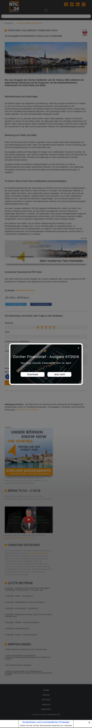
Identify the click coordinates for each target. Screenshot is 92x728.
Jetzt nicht (59, 374)
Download (32, 374)
